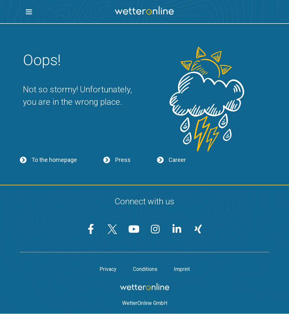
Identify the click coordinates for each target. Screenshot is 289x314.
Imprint (182, 269)
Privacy (108, 269)
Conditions (145, 269)
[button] (29, 12)
